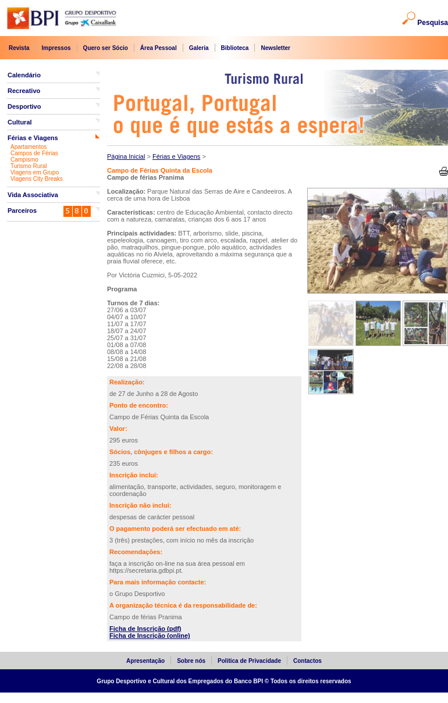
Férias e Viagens (33, 137)
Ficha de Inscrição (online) (149, 635)
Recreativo (24, 90)
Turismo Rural (28, 166)
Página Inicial (126, 156)
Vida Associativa (33, 194)
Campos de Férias (34, 153)
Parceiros (22, 210)
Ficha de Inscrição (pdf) (145, 628)
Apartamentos (28, 147)
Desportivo (24, 106)
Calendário (24, 75)
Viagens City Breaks (36, 179)
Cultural (20, 122)
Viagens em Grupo (34, 172)
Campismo (24, 159)
